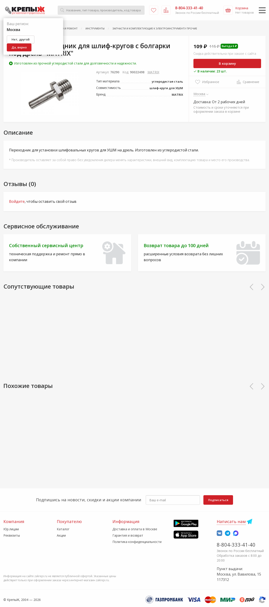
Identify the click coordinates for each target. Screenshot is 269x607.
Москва (199, 93)
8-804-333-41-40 (236, 544)
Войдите (17, 201)
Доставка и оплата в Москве (134, 529)
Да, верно (19, 47)
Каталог (63, 529)
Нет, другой (21, 39)
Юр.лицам (11, 529)
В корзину (227, 63)
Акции (61, 535)
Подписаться (218, 500)
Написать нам (231, 521)
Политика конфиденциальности (137, 542)
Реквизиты (11, 535)
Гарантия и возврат (127, 535)
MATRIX (153, 72)
